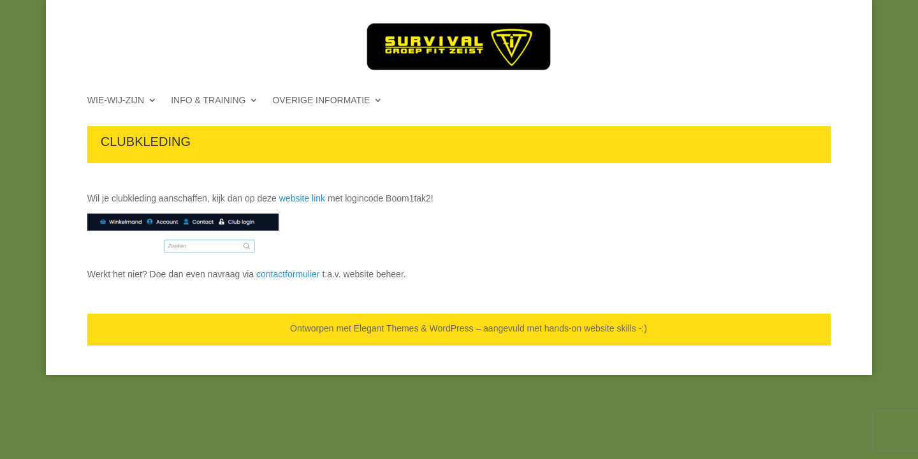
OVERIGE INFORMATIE (321, 100)
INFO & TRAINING (208, 100)
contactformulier (288, 274)
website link (302, 198)
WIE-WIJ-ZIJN (115, 100)
